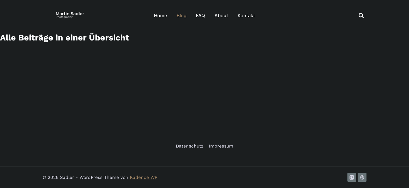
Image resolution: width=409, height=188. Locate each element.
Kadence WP (143, 177)
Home (160, 15)
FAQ (200, 15)
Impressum (221, 146)
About (221, 15)
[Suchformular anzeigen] (361, 15)
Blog (182, 15)
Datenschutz (189, 146)
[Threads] (362, 177)
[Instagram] (351, 177)
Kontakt (246, 15)
